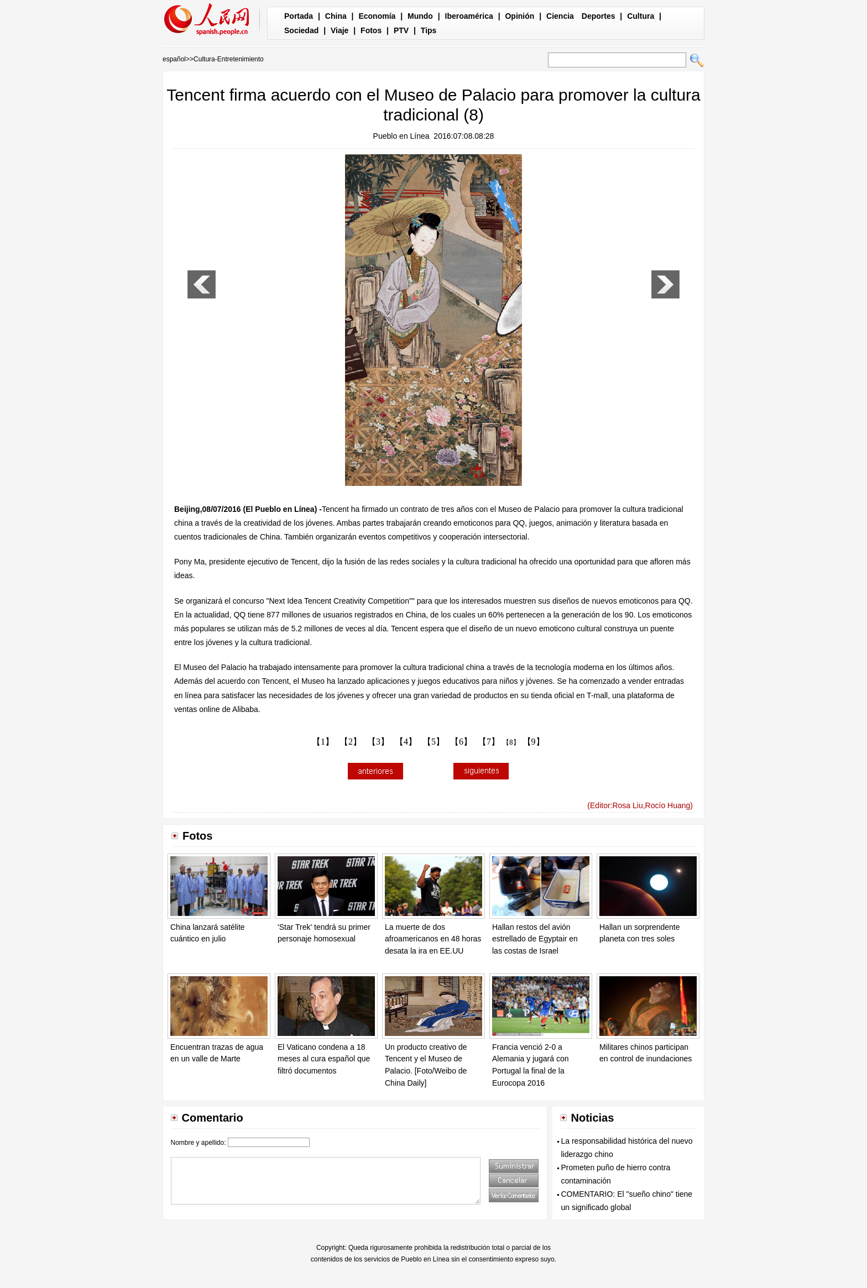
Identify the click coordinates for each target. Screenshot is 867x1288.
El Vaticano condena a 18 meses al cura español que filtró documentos (324, 1059)
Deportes (598, 16)
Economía (376, 16)
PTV (401, 30)
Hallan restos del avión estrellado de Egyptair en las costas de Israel (535, 939)
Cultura (640, 16)
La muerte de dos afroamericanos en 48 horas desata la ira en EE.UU (433, 939)
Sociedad (301, 30)
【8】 (511, 742)
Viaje (339, 30)
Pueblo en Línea (401, 136)
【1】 (323, 741)
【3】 (378, 741)
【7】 (489, 741)
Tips (429, 30)
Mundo (420, 16)
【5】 (433, 741)
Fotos (371, 30)
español (174, 59)
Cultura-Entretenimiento (229, 59)
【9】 (534, 741)
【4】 (406, 741)
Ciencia (560, 16)
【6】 (461, 741)
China (336, 16)
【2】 (351, 741)
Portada (298, 16)
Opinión (519, 16)
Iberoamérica (469, 16)
